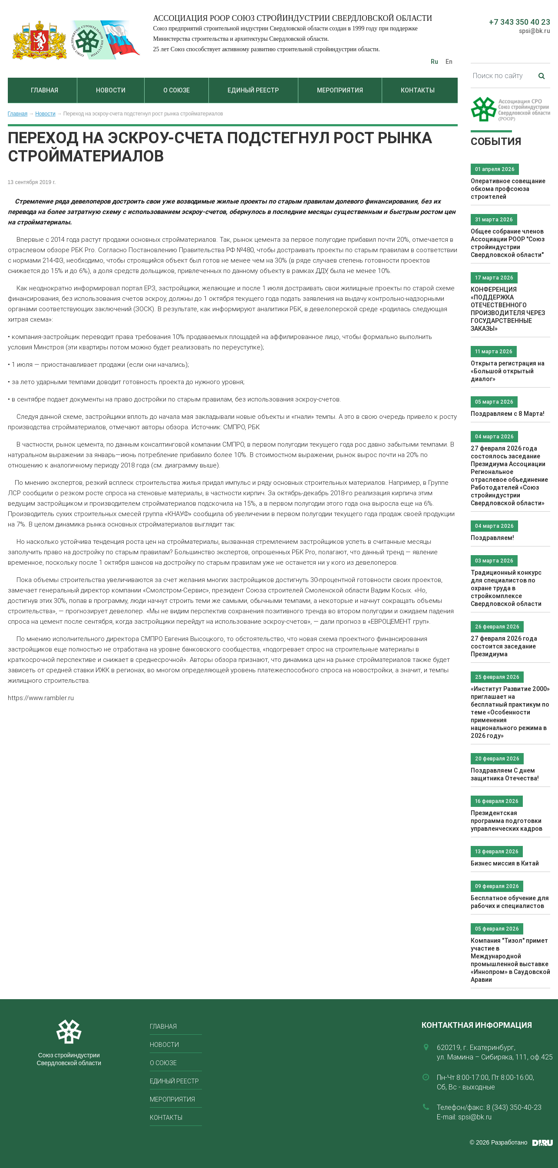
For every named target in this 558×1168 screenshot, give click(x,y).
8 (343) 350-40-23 (513, 1107)
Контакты (418, 90)
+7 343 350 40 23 (519, 22)
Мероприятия (340, 90)
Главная (44, 90)
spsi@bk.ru (534, 31)
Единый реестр (253, 90)
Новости (110, 90)
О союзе (176, 90)
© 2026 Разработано (499, 1142)
